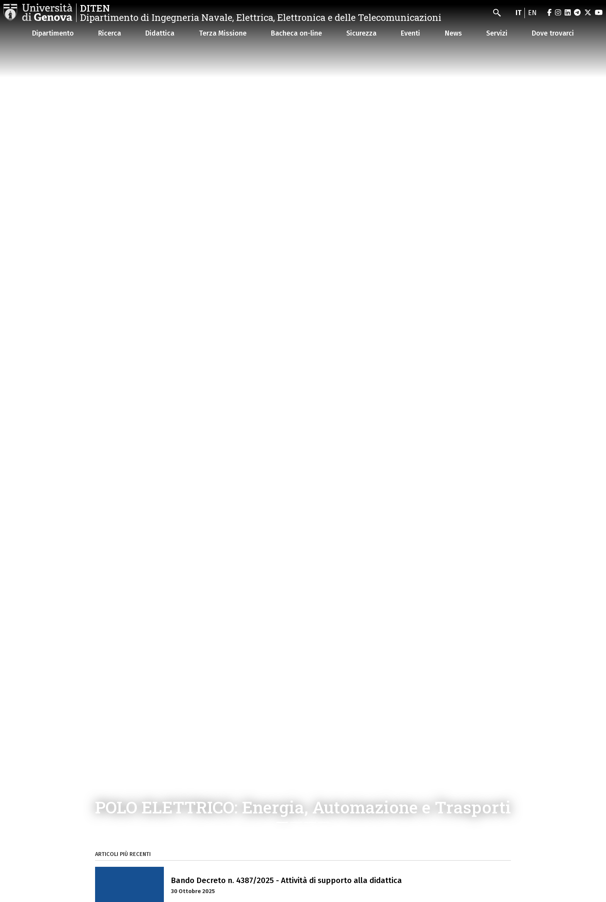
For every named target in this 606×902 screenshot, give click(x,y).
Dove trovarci (553, 33)
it (518, 13)
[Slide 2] (296, 822)
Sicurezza (361, 33)
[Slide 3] (310, 822)
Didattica (159, 33)
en (532, 13)
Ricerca (109, 33)
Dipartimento (53, 33)
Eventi (410, 33)
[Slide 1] (282, 822)
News (453, 33)
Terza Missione (223, 33)
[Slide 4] (324, 822)
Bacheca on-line (296, 33)
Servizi (496, 33)
